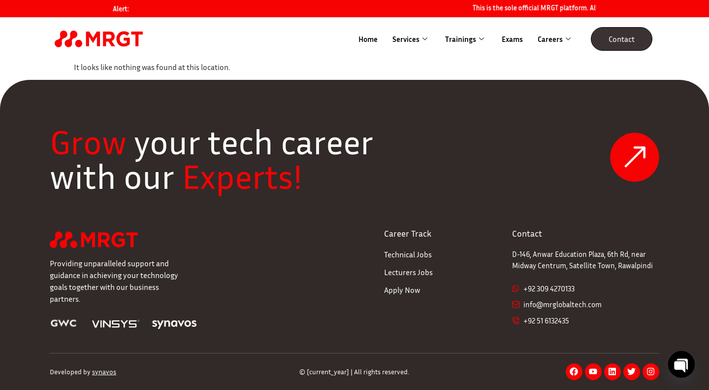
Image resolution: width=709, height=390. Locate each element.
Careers (554, 39)
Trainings (464, 39)
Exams (512, 39)
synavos (104, 371)
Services (409, 39)
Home (368, 39)
